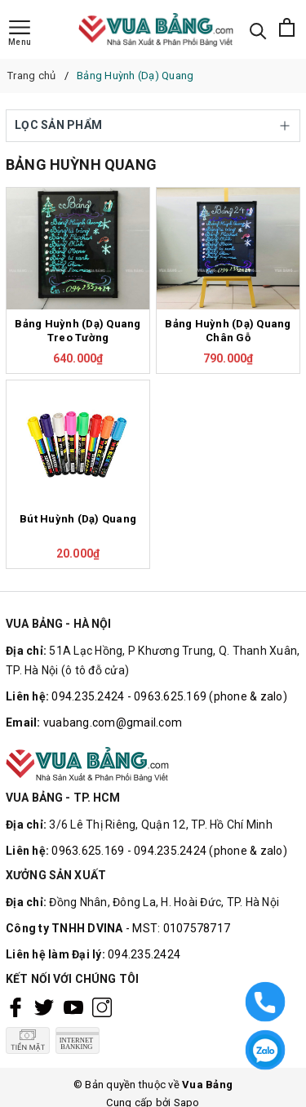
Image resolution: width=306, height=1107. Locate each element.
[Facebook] (15, 1006)
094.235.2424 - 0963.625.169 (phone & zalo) (169, 696)
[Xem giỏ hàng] (287, 29)
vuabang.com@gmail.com (112, 722)
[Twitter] (44, 1006)
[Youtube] (73, 1006)
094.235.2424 (144, 954)
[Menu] (19, 33)
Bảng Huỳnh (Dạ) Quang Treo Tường (77, 331)
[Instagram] (102, 1006)
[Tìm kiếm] (258, 29)
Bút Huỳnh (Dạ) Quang (78, 519)
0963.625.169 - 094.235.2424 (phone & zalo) (169, 850)
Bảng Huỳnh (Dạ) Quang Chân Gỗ (227, 331)
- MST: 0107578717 (178, 928)
